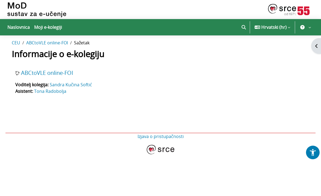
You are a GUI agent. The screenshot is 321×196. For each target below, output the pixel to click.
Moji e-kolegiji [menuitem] (48, 27)
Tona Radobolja (58, 102)
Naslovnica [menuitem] (18, 27)
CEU (23, 54)
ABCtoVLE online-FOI (55, 54)
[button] (244, 27)
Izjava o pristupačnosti (161, 148)
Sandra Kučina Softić (78, 96)
